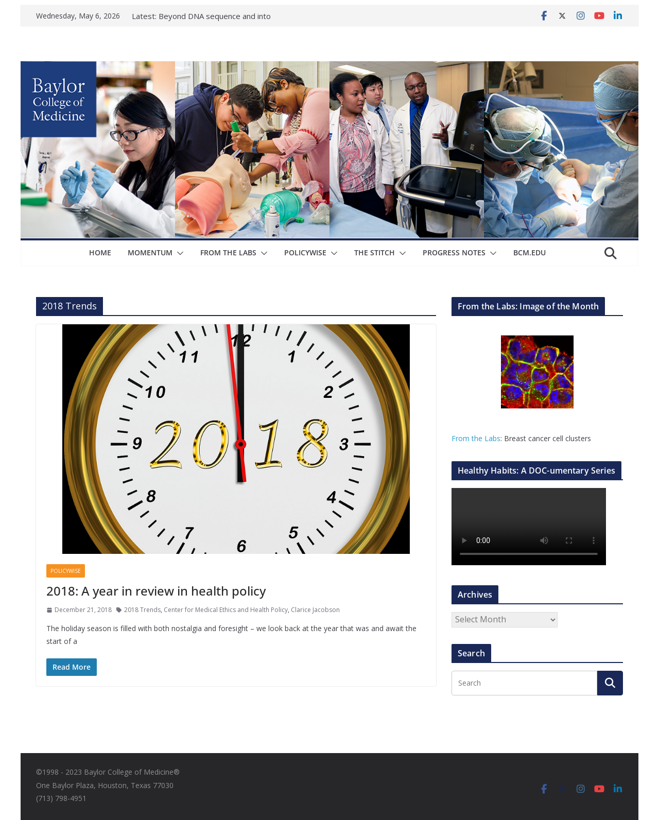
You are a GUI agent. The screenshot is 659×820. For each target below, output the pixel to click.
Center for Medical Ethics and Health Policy (226, 609)
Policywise (305, 252)
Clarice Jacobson (315, 609)
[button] (178, 253)
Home (100, 252)
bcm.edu (529, 252)
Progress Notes (454, 252)
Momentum (150, 252)
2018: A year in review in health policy (156, 590)
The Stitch (374, 252)
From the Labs (476, 438)
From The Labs (228, 252)
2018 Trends (142, 609)
